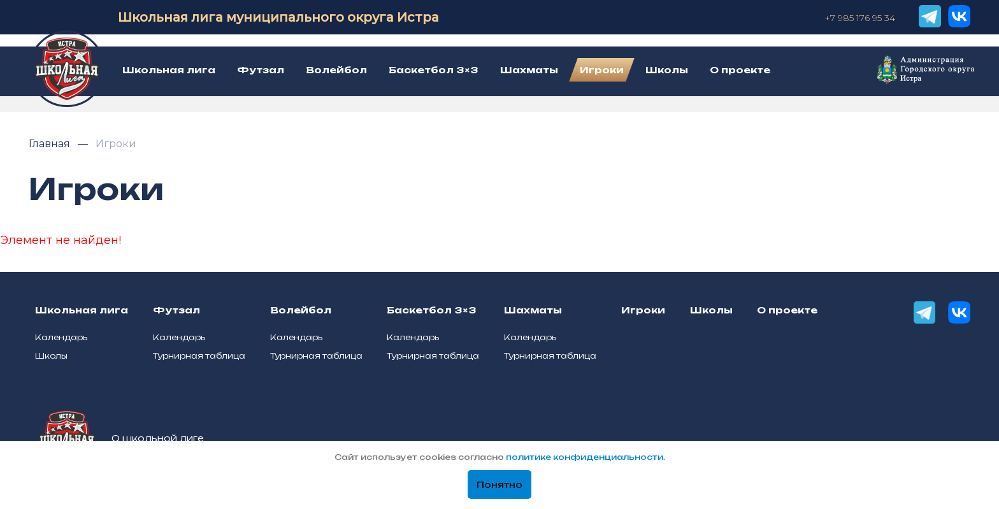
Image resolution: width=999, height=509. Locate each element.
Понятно (499, 485)
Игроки (116, 144)
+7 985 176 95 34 (859, 18)
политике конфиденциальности (584, 457)
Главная (51, 144)
